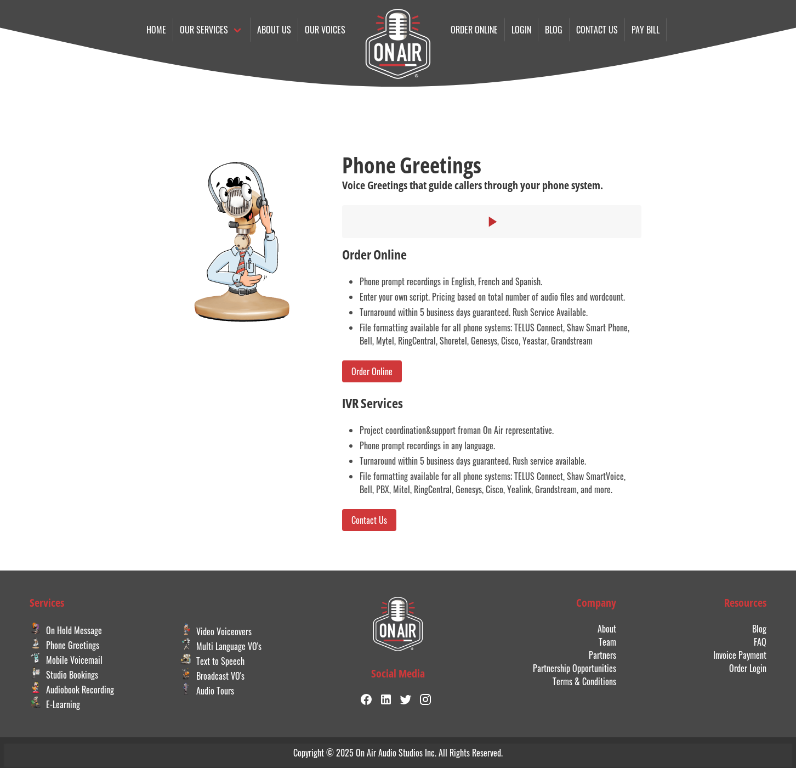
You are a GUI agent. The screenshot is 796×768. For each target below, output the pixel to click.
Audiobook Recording (72, 689)
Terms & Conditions (584, 681)
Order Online (372, 371)
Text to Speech (212, 661)
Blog (553, 29)
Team (607, 641)
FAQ (760, 641)
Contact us (597, 29)
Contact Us (369, 520)
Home (156, 29)
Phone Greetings (64, 645)
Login (521, 29)
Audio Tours (207, 690)
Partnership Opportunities (574, 668)
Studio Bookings (64, 674)
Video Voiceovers (216, 631)
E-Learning (55, 704)
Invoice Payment (739, 655)
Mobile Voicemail (66, 660)
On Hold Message (66, 630)
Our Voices (325, 29)
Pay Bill (645, 29)
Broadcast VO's (212, 675)
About (607, 628)
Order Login (747, 668)
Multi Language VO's (220, 646)
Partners (602, 655)
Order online (474, 29)
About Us (274, 29)
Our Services (204, 29)
